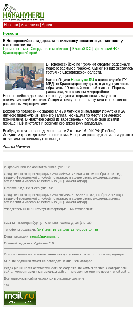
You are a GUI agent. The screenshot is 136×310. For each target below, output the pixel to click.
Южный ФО (81, 49)
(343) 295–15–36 (49, 229)
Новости (11, 25)
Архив (47, 25)
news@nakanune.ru (44, 236)
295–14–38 (90, 229)
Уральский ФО (106, 49)
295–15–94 (71, 229)
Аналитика (30, 25)
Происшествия (15, 49)
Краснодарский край (20, 53)
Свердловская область (50, 49)
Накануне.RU (82, 80)
